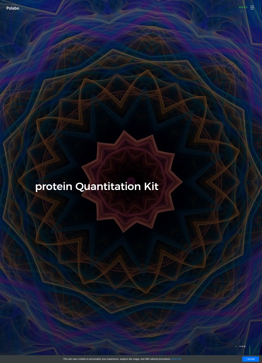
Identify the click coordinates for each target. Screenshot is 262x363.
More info (176, 359)
